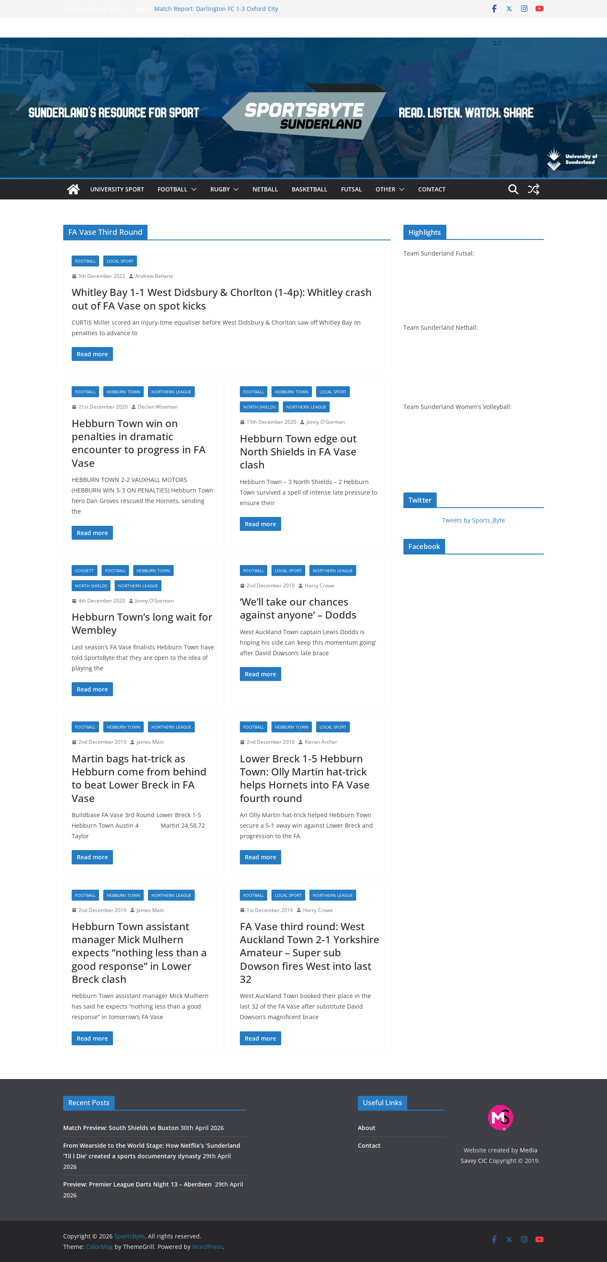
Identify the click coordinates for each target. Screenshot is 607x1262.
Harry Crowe (320, 585)
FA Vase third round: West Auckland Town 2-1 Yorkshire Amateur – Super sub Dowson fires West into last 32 (309, 952)
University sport (117, 189)
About (367, 1128)
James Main (150, 741)
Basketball (310, 189)
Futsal (351, 189)
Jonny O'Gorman (325, 421)
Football (173, 189)
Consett (84, 570)
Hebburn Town (123, 392)
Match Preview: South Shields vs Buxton (121, 1128)
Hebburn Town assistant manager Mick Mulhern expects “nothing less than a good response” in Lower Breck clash (139, 952)
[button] (192, 189)
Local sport (120, 261)
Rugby (220, 189)
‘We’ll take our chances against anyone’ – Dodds (298, 608)
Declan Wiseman (157, 406)
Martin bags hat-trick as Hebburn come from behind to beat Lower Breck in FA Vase (139, 778)
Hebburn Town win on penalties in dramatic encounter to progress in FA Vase (139, 443)
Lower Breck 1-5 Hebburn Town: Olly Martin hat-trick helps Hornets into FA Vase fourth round (305, 778)
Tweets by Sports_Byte (473, 520)
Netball (265, 189)
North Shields (259, 407)
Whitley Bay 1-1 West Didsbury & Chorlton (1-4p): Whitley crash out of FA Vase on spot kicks (222, 298)
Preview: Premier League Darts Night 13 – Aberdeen (138, 1184)
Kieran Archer (321, 741)
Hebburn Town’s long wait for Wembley (142, 623)
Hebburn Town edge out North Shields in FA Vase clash (298, 451)
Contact (432, 189)
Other (385, 189)
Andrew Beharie (154, 276)
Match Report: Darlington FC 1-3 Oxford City (216, 9)
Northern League (171, 392)
